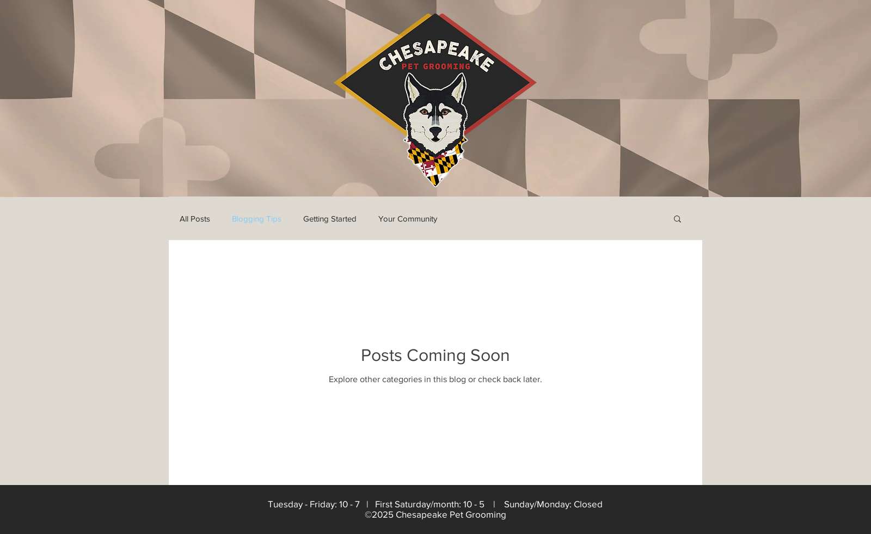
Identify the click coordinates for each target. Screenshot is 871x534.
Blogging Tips (256, 218)
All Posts (195, 218)
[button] (677, 219)
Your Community (407, 218)
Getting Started (330, 218)
